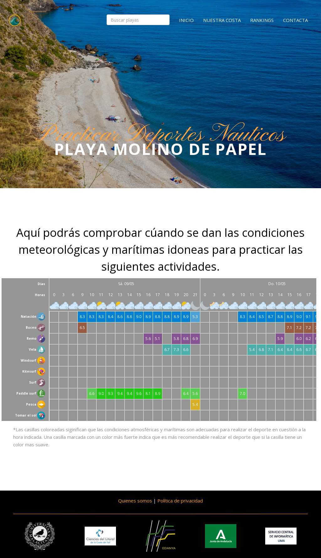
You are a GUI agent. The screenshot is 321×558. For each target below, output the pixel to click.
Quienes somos (135, 500)
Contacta (295, 20)
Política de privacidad (180, 500)
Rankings (262, 20)
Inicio (186, 20)
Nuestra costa (222, 20)
